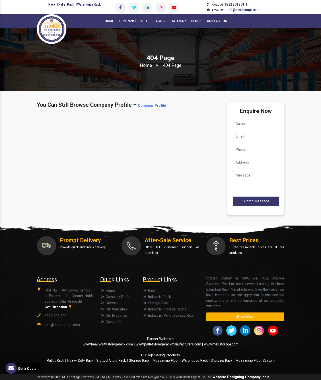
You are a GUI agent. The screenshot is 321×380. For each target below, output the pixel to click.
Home (109, 21)
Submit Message (256, 201)
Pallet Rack (66, 4)
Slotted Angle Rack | (112, 360)
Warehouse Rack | (196, 360)
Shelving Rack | (223, 360)
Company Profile (133, 21)
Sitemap (179, 21)
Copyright (43, 377)
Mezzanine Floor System (255, 360)
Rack (51, 4)
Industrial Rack (157, 297)
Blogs (196, 21)
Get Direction (58, 307)
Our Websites (113, 309)
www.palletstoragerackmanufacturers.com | (169, 344)
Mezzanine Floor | (166, 360)
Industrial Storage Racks (164, 309)
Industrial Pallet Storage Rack (168, 315)
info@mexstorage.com (243, 10)
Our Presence (113, 315)
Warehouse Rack (89, 4)
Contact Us (217, 21)
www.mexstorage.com (221, 344)
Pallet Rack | (57, 360)
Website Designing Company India (240, 377)
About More (245, 317)
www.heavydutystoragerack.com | (109, 344)
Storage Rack (156, 303)
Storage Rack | (140, 360)
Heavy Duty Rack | (81, 360)
